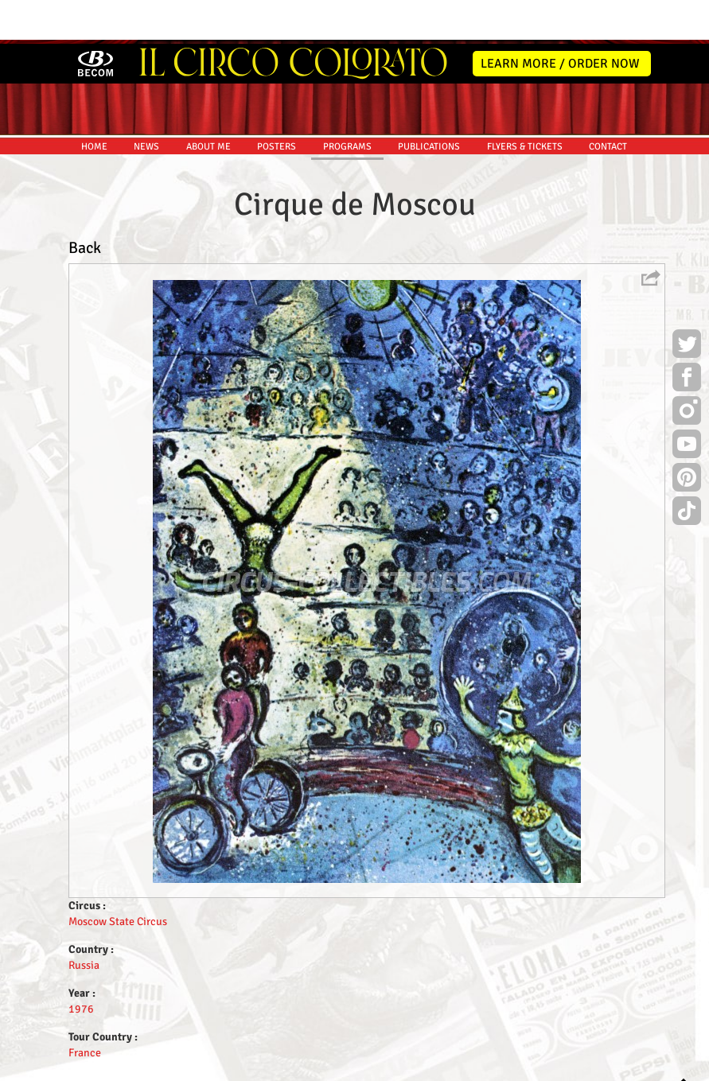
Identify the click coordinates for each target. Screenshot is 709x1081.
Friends (357, 1066)
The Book (403, 1066)
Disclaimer (309, 1066)
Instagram (686, 369)
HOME (94, 103)
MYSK (617, 1061)
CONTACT (608, 103)
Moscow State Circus (117, 878)
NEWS (146, 103)
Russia (83, 921)
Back (84, 204)
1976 (81, 965)
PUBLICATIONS (429, 103)
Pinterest (686, 436)
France (84, 1009)
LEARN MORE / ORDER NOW (560, 20)
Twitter (686, 302)
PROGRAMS (347, 103)
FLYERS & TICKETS (525, 103)
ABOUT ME (208, 103)
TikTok (686, 469)
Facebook (686, 335)
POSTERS (276, 103)
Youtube (686, 402)
